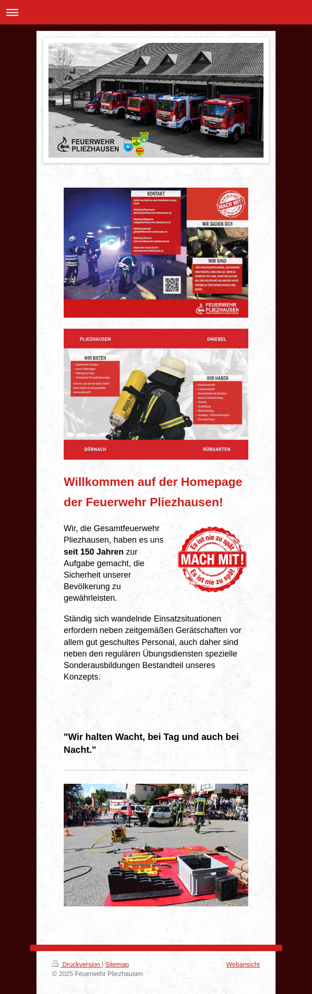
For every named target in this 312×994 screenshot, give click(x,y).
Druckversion (77, 964)
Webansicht (243, 964)
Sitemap (117, 964)
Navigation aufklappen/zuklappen (156, 12)
